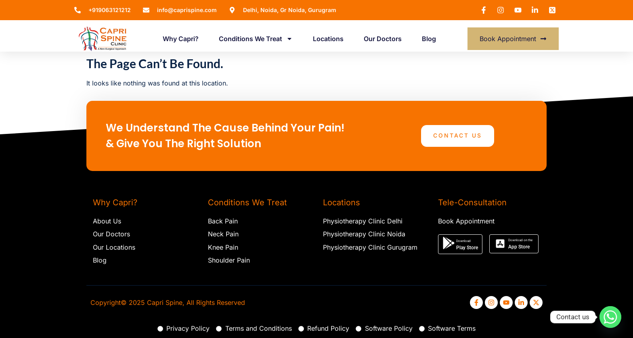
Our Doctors (383, 39)
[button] (460, 244)
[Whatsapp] (610, 317)
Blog (429, 39)
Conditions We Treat (256, 38)
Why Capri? (181, 39)
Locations (328, 39)
